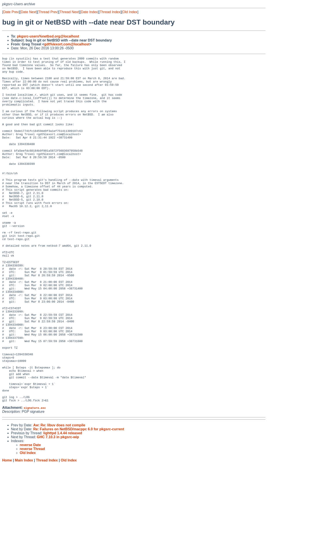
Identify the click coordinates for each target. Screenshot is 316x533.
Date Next (28, 12)
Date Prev (11, 12)
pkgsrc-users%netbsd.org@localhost (48, 36)
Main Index (24, 529)
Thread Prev (48, 12)
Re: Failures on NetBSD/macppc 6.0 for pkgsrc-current (78, 497)
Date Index (89, 12)
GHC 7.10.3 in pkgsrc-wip (58, 505)
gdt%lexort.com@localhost (67, 44)
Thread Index (110, 12)
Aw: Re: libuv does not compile (59, 493)
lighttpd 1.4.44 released (62, 501)
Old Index (129, 12)
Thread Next (69, 12)
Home (7, 529)
